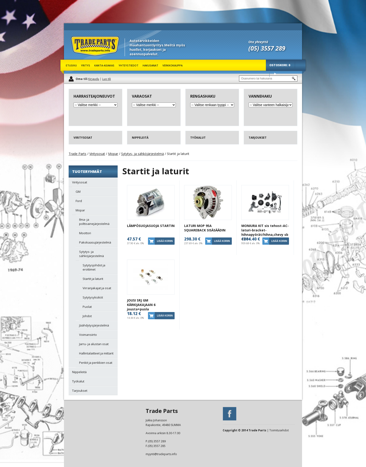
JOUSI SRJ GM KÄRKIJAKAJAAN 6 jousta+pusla (141, 304)
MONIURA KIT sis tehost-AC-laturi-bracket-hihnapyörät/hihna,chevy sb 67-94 (265, 232)
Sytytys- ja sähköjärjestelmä (142, 153)
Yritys (85, 65)
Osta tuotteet (275, 74)
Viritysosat (97, 153)
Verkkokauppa (172, 65)
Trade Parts (80, 58)
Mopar (113, 153)
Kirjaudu (93, 79)
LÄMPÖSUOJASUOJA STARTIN (151, 225)
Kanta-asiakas (104, 65)
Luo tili (106, 79)
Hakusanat (150, 65)
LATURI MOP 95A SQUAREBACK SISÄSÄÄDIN (204, 227)
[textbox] (268, 79)
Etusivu (71, 65)
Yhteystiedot (128, 65)
